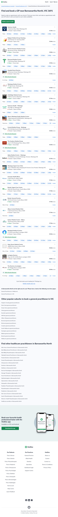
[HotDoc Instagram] (31, 500)
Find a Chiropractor (10, 467)
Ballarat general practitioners (8, 333)
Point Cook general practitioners (8, 305)
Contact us (47, 461)
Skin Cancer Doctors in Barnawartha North (11, 393)
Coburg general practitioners (8, 310)
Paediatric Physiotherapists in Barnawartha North (12, 386)
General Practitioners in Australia (7, 6)
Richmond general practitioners (8, 323)
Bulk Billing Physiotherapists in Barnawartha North (13, 352)
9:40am (43, 151)
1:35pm (36, 226)
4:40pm (50, 262)
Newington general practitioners (8, 331)
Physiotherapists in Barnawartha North (10, 388)
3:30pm (29, 66)
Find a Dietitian (11, 473)
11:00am (43, 90)
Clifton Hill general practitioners (8, 318)
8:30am (11, 123)
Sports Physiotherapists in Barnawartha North (12, 396)
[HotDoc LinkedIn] (29, 500)
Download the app (10, 428)
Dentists (29, 461)
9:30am (22, 44)
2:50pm (16, 66)
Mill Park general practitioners (8, 315)
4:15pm (43, 66)
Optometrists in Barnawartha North (9, 380)
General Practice (29, 455)
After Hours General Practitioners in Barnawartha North (14, 347)
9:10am (22, 151)
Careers (47, 458)
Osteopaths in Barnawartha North (9, 383)
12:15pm (9, 101)
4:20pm (43, 262)
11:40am (9, 226)
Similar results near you (29, 283)
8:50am (16, 240)
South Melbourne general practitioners (10, 328)
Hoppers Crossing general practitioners (10, 302)
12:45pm (12, 205)
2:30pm (36, 101)
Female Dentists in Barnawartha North (10, 357)
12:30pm (16, 101)
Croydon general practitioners (8, 325)
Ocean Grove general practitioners (9, 307)
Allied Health (29, 458)
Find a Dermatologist (10, 479)
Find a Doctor (10, 455)
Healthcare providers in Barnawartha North (11, 401)
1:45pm (50, 33)
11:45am (36, 33)
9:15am (16, 44)
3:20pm (29, 262)
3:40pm (36, 66)
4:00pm (36, 137)
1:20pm (9, 66)
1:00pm (22, 101)
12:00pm (22, 55)
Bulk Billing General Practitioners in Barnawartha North (14, 350)
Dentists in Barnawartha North (8, 365)
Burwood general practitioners (8, 320)
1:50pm (50, 226)
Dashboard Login (29, 467)
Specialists (29, 464)
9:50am (50, 151)
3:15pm (50, 101)
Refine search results (8, 21)
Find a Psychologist (11, 470)
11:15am (23, 33)
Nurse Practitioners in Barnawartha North (11, 375)
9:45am (16, 90)
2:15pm (43, 55)
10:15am (9, 33)
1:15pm (29, 101)
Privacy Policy (47, 467)
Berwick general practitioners (8, 336)
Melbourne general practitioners (8, 338)
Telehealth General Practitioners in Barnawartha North (14, 355)
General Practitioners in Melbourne (9, 291)
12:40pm (22, 226)
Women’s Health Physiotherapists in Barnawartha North (14, 398)
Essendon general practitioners (8, 313)
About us (47, 455)
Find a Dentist (10, 458)
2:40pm (22, 262)
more (54, 33)
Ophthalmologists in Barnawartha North (10, 378)
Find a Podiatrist (10, 464)
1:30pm (43, 33)
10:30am (36, 90)
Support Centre (29, 470)
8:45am (18, 123)
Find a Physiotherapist (11, 461)
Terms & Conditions (47, 464)
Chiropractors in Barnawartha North (9, 362)
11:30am (29, 33)
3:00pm (22, 66)
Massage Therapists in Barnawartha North (11, 373)
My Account (10, 485)
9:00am (9, 44)
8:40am (9, 151)
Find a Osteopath (10, 476)
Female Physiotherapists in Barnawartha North (12, 360)
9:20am (29, 151)
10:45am (16, 33)
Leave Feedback (11, 491)
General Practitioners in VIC (21, 6)
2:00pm (36, 55)
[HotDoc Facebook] (26, 500)
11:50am (16, 262)
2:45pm (50, 55)
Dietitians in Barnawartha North (8, 368)
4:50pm (50, 66)
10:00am (23, 90)
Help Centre (10, 488)
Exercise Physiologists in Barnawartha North (11, 370)
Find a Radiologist (10, 482)
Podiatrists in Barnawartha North (9, 391)
